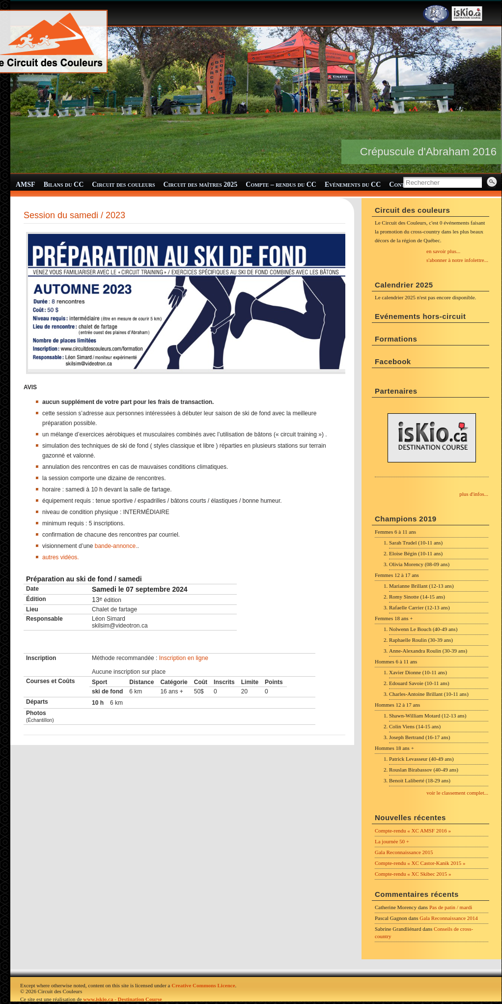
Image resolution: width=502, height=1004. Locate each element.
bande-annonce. (116, 546)
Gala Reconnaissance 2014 (448, 918)
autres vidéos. (60, 557)
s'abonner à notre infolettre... (457, 260)
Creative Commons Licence (203, 985)
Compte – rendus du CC (281, 184)
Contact (402, 184)
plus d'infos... (473, 494)
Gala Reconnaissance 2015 (404, 852)
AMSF (25, 184)
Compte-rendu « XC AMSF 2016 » (413, 830)
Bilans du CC (64, 184)
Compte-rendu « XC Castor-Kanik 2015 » (420, 863)
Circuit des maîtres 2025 (201, 184)
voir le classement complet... (457, 793)
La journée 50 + (392, 841)
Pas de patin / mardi (450, 907)
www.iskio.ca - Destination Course (122, 999)
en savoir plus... (443, 251)
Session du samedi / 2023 (74, 215)
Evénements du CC (353, 184)
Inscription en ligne (183, 658)
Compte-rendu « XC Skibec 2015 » (413, 874)
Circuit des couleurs (123, 184)
